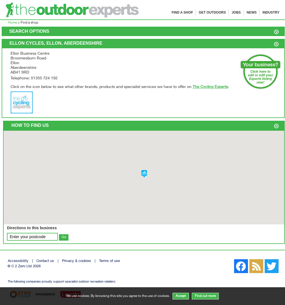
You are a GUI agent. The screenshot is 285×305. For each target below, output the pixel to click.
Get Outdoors (212, 12)
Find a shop (182, 12)
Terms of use (109, 261)
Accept (181, 296)
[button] (144, 173)
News (252, 12)
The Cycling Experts (210, 87)
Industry (270, 12)
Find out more (205, 296)
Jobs (236, 12)
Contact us (45, 261)
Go (64, 237)
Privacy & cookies (76, 261)
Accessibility (18, 261)
